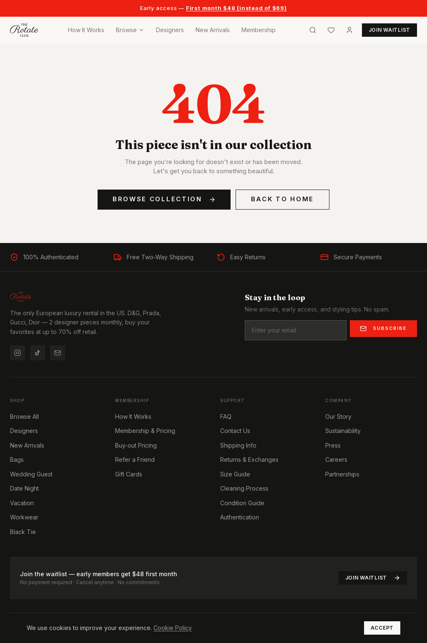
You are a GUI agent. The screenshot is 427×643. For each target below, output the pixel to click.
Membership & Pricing (145, 430)
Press (333, 445)
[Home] (24, 30)
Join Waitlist (372, 578)
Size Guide (235, 474)
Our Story (338, 416)
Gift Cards (128, 474)
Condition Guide (242, 502)
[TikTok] (37, 352)
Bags (17, 459)
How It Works (86, 29)
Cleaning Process (244, 488)
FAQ (225, 416)
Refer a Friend (135, 459)
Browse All (24, 416)
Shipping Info (238, 445)
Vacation (22, 502)
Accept (382, 628)
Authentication (239, 517)
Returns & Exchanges (249, 459)
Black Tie (23, 531)
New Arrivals (213, 29)
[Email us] (57, 352)
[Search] (312, 30)
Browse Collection (164, 199)
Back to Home (282, 199)
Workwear (24, 517)
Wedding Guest (31, 474)
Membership (258, 29)
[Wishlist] (331, 30)
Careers (336, 459)
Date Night (24, 488)
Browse (130, 29)
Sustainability (343, 430)
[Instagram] (17, 352)
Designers (170, 29)
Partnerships (342, 474)
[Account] (349, 30)
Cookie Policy (172, 627)
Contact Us (235, 430)
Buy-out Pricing (136, 445)
